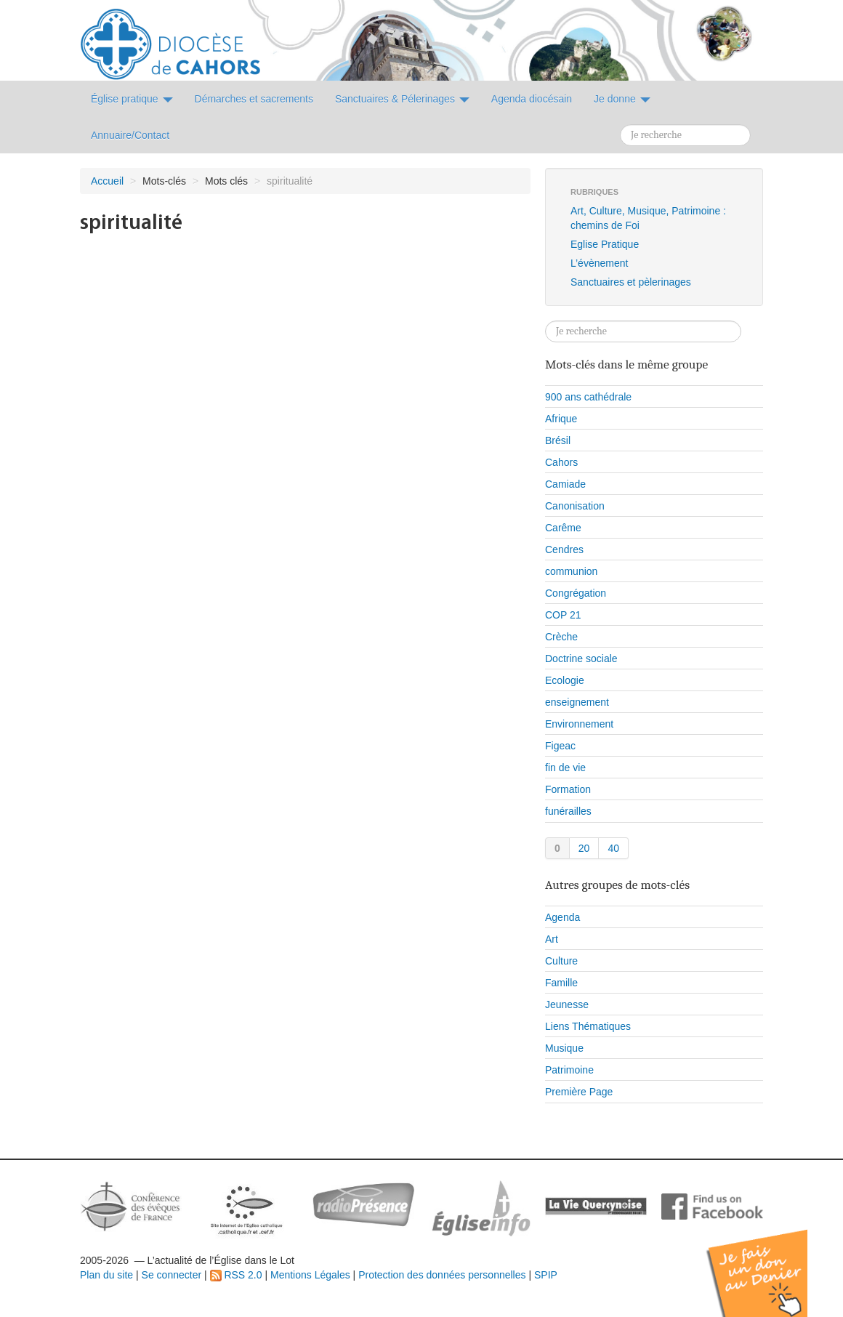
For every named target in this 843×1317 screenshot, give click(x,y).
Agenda (562, 917)
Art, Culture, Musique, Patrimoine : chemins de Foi (648, 218)
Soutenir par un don (770, 1262)
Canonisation (575, 506)
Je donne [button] (622, 99)
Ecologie (564, 680)
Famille (561, 982)
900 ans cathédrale (588, 397)
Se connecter (172, 1275)
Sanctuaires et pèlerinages (630, 282)
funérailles (568, 811)
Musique (564, 1048)
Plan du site (106, 1275)
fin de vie (565, 767)
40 (613, 848)
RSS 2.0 (236, 1275)
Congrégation (575, 593)
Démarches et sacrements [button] (254, 99)
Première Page (579, 1092)
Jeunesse (567, 1004)
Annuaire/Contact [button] (130, 135)
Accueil (107, 181)
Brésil (557, 440)
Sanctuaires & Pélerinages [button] (402, 99)
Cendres (564, 549)
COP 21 (563, 615)
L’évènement (599, 263)
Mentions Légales (310, 1275)
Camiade (565, 484)
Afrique (561, 418)
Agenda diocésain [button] (531, 99)
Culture (561, 961)
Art (551, 939)
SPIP (545, 1275)
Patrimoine (569, 1070)
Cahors (561, 462)
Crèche (561, 637)
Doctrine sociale (581, 658)
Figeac (560, 746)
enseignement (577, 702)
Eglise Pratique (604, 244)
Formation (568, 789)
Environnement (579, 724)
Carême (563, 527)
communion (571, 571)
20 (584, 848)
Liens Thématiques (588, 1026)
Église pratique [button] (132, 99)
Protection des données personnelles (441, 1275)
